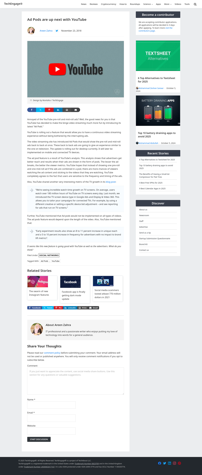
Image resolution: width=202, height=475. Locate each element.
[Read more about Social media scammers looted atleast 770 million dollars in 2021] (108, 289)
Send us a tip (145, 232)
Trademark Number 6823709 (87, 463)
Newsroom (144, 215)
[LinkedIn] (169, 463)
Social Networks (49, 255)
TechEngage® (13, 4)
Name (31, 399)
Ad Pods (44, 261)
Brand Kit (143, 244)
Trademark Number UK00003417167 (39, 467)
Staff (141, 221)
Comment (32, 365)
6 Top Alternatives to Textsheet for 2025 (157, 159)
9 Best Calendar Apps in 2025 (152, 188)
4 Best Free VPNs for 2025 (150, 182)
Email (31, 412)
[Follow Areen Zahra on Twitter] (57, 30)
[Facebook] (159, 463)
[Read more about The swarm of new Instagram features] (42, 287)
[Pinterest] (179, 463)
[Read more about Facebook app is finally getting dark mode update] (75, 289)
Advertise (143, 227)
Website (31, 425)
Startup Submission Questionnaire (154, 238)
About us (143, 209)
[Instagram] (174, 463)
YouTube (55, 261)
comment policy (52, 352)
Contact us (144, 250)
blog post (111, 181)
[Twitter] (164, 463)
